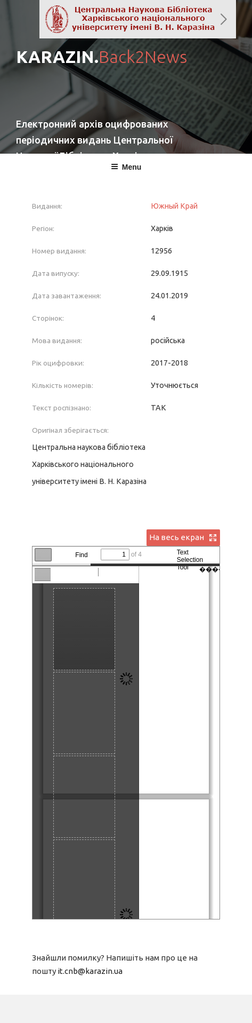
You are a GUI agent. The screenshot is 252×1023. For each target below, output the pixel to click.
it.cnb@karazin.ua (90, 971)
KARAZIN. (101, 56)
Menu (126, 167)
